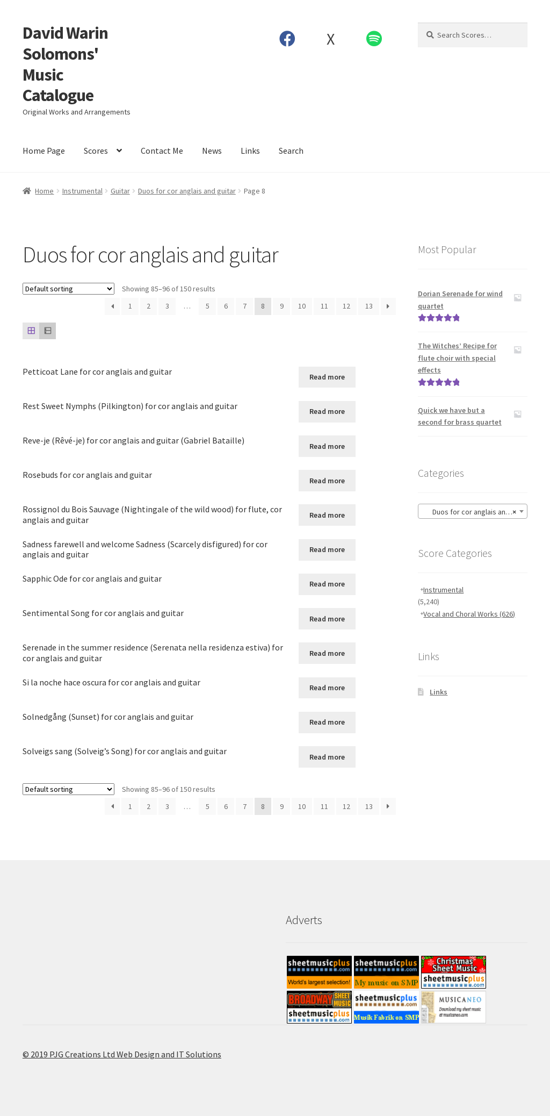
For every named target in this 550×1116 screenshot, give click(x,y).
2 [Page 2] (148, 306)
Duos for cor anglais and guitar (187, 191)
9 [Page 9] (282, 306)
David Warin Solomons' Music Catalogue (65, 64)
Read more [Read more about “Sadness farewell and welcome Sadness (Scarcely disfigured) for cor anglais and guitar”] (327, 549)
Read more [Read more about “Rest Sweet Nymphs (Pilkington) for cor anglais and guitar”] (327, 411)
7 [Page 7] (245, 306)
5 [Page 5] (207, 306)
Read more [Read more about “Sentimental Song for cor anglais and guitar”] (327, 619)
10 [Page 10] (302, 306)
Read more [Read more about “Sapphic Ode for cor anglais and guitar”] (327, 584)
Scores (96, 150)
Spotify (374, 39)
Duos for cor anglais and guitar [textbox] (475, 511)
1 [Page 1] (130, 306)
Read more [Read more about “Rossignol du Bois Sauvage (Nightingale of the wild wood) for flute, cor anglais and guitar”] (327, 515)
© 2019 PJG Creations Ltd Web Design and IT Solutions (122, 1054)
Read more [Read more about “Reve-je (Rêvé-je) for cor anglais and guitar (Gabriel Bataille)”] (327, 446)
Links (250, 150)
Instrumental (82, 191)
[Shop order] (68, 289)
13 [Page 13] (369, 306)
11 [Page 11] (324, 306)
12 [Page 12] (346, 306)
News (212, 150)
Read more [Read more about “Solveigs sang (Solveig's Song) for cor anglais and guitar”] (327, 757)
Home (44, 191)
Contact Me (162, 150)
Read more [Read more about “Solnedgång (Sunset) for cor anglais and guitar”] (327, 722)
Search (291, 150)
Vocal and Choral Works (469, 614)
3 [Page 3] (167, 306)
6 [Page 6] (226, 306)
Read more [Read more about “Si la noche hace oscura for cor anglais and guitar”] (327, 687)
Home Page (44, 150)
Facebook (287, 39)
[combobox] (472, 511)
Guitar (120, 191)
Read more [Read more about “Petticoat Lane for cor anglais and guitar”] (327, 377)
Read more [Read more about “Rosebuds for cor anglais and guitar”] (327, 480)
